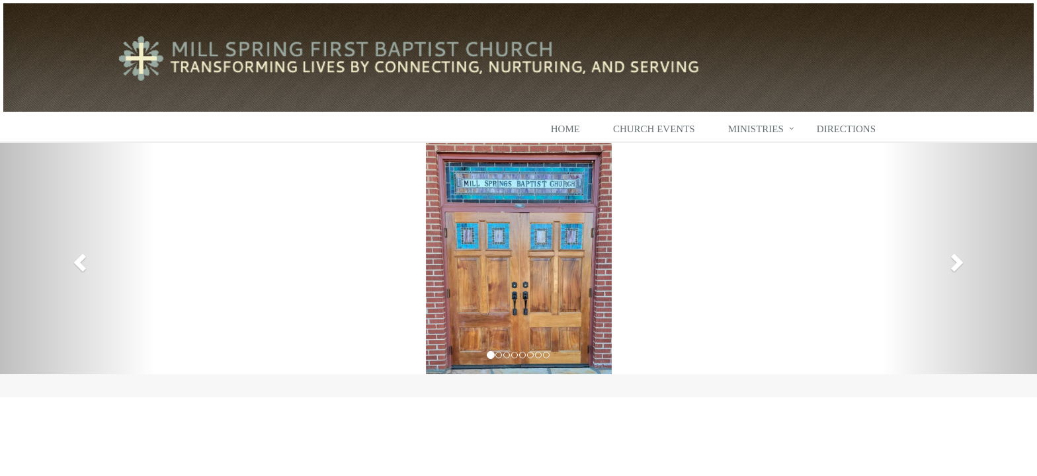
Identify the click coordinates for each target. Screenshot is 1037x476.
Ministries (756, 129)
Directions (846, 129)
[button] (77, 258)
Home (565, 129)
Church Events (654, 129)
